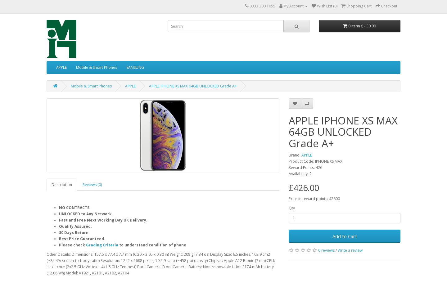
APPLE (61, 67)
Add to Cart (344, 236)
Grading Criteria (102, 245)
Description (62, 184)
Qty (292, 208)
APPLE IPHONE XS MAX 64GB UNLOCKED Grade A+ (193, 86)
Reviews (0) (92, 184)
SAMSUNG (135, 67)
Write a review (350, 250)
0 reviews (326, 250)
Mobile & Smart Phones (96, 67)
